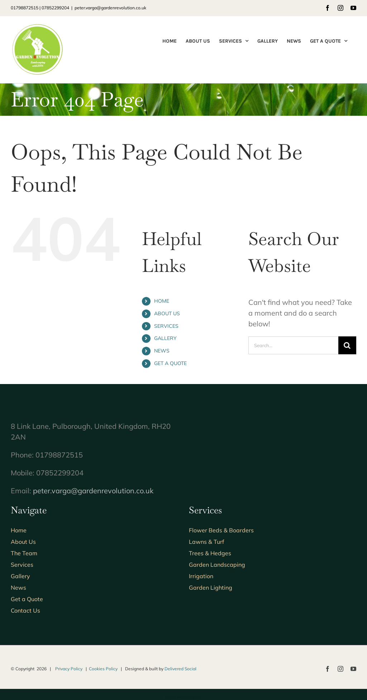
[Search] (347, 345)
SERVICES (166, 326)
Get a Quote (27, 599)
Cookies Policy (103, 668)
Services (22, 564)
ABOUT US (167, 313)
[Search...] (293, 345)
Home (19, 530)
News (18, 587)
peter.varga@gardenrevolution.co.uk (110, 7)
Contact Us (25, 610)
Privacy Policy (68, 668)
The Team (24, 553)
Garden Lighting (210, 587)
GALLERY (165, 338)
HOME (161, 301)
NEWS (162, 350)
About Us (23, 541)
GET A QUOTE (170, 363)
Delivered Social (180, 668)
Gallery (20, 576)
